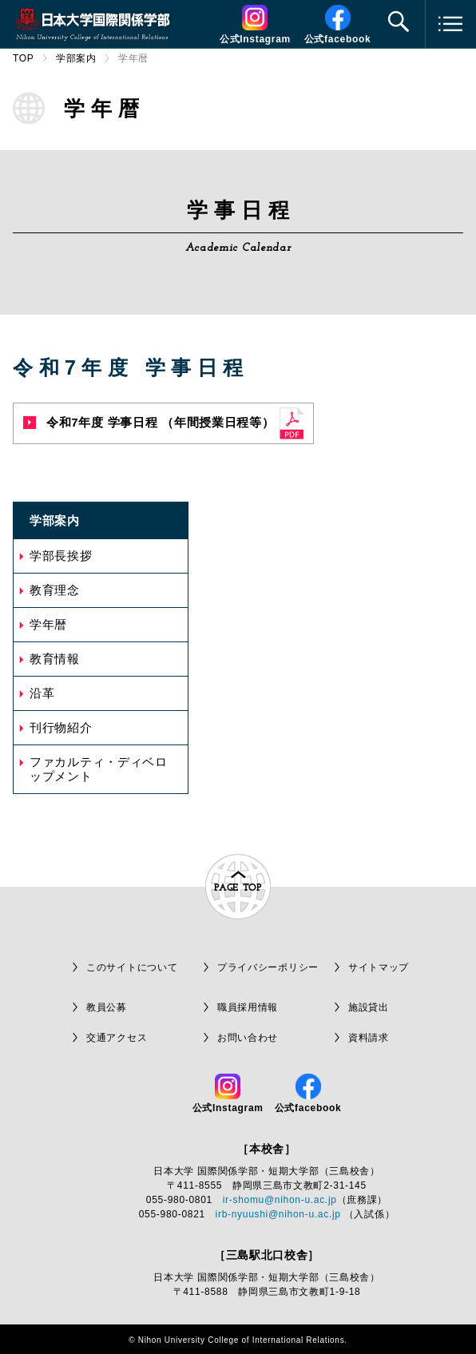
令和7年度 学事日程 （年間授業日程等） (149, 422)
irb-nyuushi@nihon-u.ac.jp (278, 1214)
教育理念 (55, 590)
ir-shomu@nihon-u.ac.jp (280, 1199)
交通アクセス (116, 1037)
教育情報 (55, 658)
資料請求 (368, 1037)
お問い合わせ (247, 1037)
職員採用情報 (247, 1007)
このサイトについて (131, 967)
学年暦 (48, 624)
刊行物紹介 (61, 727)
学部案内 (76, 58)
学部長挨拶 (61, 555)
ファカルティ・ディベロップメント (99, 769)
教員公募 (106, 1007)
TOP (23, 58)
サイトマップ (378, 967)
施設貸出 (368, 1007)
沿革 (42, 693)
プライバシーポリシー (268, 967)
